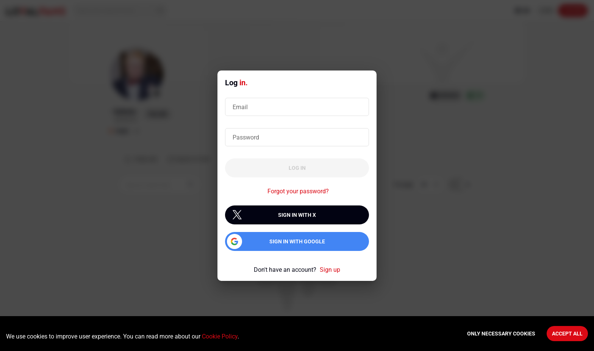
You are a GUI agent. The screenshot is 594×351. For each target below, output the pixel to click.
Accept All (567, 334)
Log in (297, 168)
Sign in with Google (297, 241)
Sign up (330, 269)
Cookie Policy (220, 336)
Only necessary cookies (501, 334)
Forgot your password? (298, 191)
